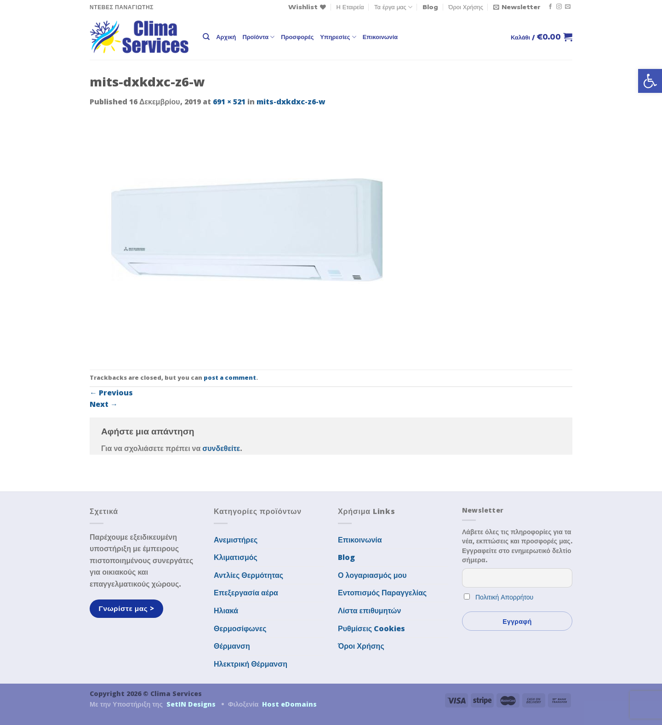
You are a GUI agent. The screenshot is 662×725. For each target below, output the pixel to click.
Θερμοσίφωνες (240, 628)
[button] (650, 81)
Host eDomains (289, 704)
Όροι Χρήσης (466, 7)
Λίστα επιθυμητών (369, 610)
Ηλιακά (226, 610)
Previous (111, 393)
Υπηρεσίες (338, 37)
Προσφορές (297, 36)
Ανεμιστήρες (235, 540)
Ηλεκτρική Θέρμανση (250, 664)
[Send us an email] (568, 7)
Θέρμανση (232, 646)
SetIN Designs (191, 704)
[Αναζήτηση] (206, 37)
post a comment (230, 377)
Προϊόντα (258, 37)
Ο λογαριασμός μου (372, 575)
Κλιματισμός (235, 557)
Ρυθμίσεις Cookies (371, 628)
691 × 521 (229, 102)
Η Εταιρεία (350, 7)
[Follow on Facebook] (550, 7)
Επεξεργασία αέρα (246, 593)
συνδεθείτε (221, 448)
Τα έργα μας (393, 7)
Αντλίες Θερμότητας (248, 575)
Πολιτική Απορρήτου (504, 597)
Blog (430, 7)
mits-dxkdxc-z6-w (291, 102)
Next (104, 404)
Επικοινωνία (380, 36)
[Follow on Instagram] (559, 7)
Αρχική (226, 36)
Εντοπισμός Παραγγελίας (382, 593)
